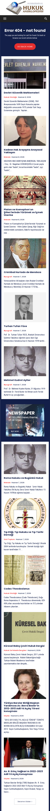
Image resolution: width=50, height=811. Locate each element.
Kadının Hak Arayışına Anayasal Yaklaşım (23, 151)
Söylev (7, 716)
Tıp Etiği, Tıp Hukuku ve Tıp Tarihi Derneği (23, 533)
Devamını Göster (25, 801)
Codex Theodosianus (17, 588)
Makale (7, 157)
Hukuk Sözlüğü (10, 97)
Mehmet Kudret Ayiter (17, 380)
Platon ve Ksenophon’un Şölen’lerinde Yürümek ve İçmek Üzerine (23, 212)
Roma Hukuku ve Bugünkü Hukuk (23, 478)
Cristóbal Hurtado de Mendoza (22, 272)
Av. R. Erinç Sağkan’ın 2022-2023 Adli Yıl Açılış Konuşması (23, 773)
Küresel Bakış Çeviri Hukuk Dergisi (24, 645)
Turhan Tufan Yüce (15, 326)
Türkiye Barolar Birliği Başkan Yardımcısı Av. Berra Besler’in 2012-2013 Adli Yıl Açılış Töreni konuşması (21, 707)
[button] (5, 18)
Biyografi (8, 277)
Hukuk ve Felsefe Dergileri (15, 650)
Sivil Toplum (9, 539)
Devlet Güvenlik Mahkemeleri (21, 92)
